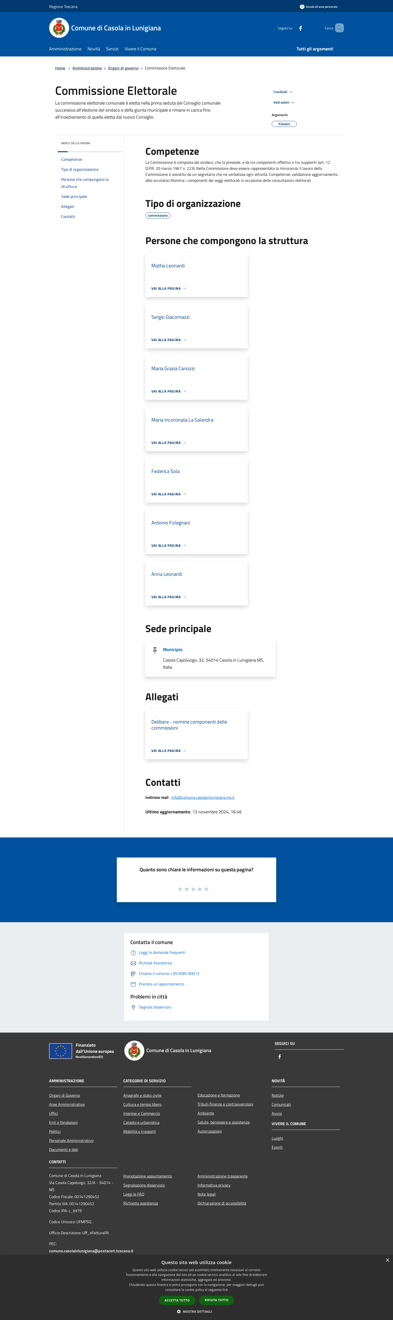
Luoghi (277, 1138)
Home (60, 68)
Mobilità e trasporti (139, 1131)
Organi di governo (123, 68)
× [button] (387, 1260)
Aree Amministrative (67, 1104)
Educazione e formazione (219, 1095)
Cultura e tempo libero (142, 1104)
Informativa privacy (214, 1185)
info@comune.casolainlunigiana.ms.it (203, 797)
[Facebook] (293, 27)
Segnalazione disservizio (144, 1185)
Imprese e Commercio (141, 1113)
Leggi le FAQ (133, 1194)
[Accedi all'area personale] (318, 7)
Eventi (277, 1147)
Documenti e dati (63, 1149)
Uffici (53, 1113)
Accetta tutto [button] (177, 1300)
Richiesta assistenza (140, 1203)
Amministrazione (87, 68)
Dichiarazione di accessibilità (222, 1203)
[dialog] (196, 1287)
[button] (196, 1311)
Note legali (207, 1194)
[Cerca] (338, 28)
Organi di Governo (64, 1095)
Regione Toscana (63, 7)
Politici (55, 1131)
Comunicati (281, 1104)
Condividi (283, 92)
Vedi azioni (284, 103)
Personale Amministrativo (71, 1140)
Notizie (278, 1095)
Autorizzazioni (210, 1131)
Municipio (172, 649)
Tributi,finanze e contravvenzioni (225, 1104)
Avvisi (277, 1113)
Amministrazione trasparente (223, 1176)
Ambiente (206, 1113)
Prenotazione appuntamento (147, 1176)
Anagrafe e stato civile (142, 1095)
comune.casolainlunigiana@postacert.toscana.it (91, 1251)
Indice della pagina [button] (75, 143)
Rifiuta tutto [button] (217, 1300)
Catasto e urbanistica (141, 1122)
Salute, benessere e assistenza (224, 1122)
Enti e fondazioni (63, 1122)
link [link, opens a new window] (225, 1290)
